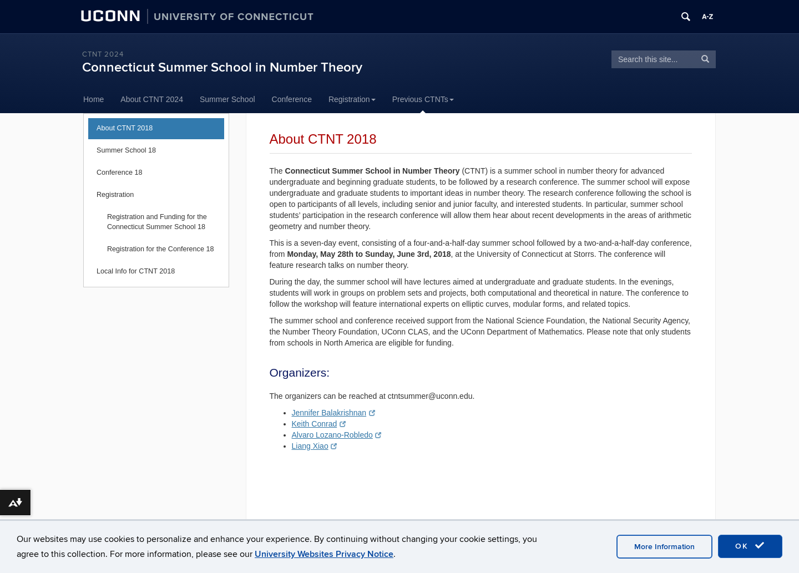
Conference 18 (120, 172)
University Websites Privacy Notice (324, 554)
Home (93, 99)
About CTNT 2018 (125, 128)
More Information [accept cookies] (664, 546)
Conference (292, 99)
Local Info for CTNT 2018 (136, 271)
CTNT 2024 (103, 54)
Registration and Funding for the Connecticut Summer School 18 (157, 222)
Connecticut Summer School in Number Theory (222, 67)
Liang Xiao (314, 446)
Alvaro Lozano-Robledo (337, 434)
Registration (352, 99)
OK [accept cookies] (750, 546)
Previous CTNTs (423, 99)
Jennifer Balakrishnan (333, 412)
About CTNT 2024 (151, 99)
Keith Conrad (319, 423)
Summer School (227, 99)
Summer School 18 (126, 150)
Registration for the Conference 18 (160, 249)
